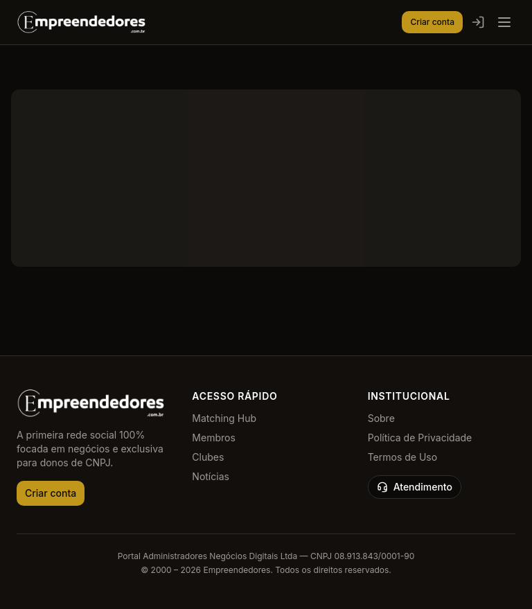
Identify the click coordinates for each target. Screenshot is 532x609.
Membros (213, 437)
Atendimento (414, 487)
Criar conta (432, 22)
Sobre (381, 418)
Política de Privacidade (420, 437)
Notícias (210, 476)
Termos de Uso (402, 457)
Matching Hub (224, 418)
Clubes (208, 457)
